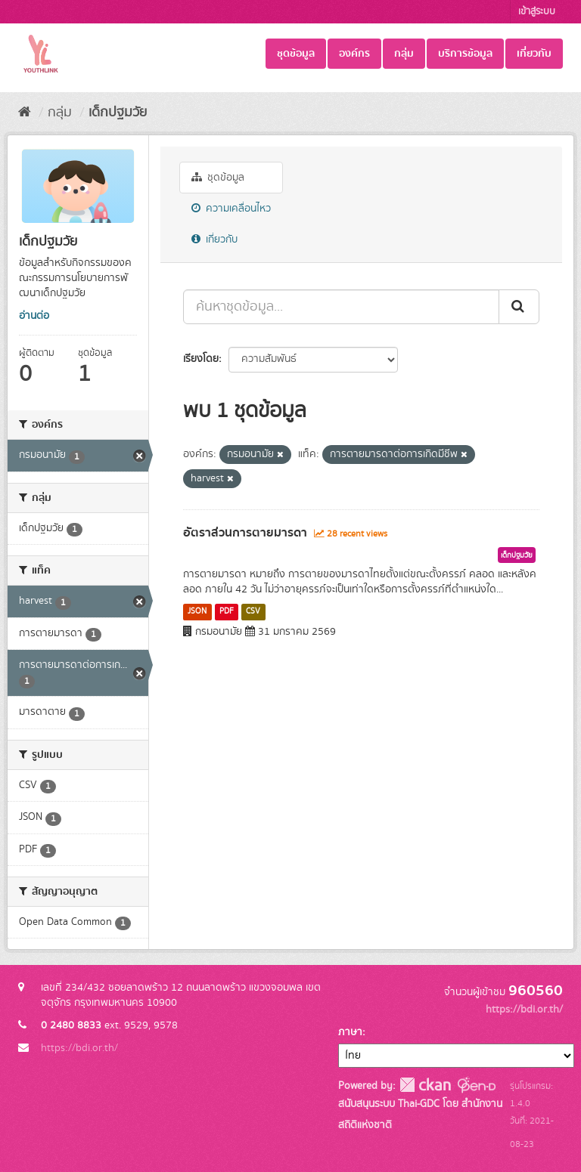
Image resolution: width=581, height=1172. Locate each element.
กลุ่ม (404, 53)
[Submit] (519, 306)
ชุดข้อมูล (296, 53)
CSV (253, 611)
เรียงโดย (201, 358)
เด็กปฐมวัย (118, 112)
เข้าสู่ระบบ (536, 12)
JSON (197, 611)
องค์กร (354, 53)
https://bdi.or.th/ (79, 1048)
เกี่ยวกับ (534, 53)
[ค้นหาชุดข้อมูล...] (341, 306)
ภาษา (350, 1032)
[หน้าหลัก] (24, 112)
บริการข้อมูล (465, 53)
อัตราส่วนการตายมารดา (245, 533)
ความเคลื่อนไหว (231, 208)
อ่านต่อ (34, 315)
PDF (226, 611)
